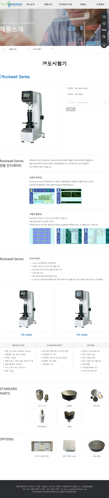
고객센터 (100, 4)
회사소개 (30, 4)
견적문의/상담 (65, 4)
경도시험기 (37, 49)
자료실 (83, 4)
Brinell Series (78, 102)
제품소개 (48, 4)
